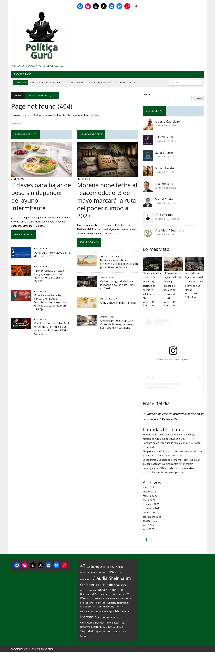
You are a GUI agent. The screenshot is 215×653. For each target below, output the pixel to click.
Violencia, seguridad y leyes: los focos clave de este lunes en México (119, 285)
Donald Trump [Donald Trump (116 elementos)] (107, 591)
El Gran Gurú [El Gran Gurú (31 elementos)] (104, 595)
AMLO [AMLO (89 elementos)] (119, 567)
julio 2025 (148, 525)
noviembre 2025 (152, 509)
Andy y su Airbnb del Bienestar (118, 303)
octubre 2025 (150, 513)
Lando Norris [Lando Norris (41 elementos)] (104, 607)
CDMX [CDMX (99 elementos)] (112, 573)
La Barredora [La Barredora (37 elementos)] (91, 607)
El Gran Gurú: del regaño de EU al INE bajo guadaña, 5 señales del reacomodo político (173, 286)
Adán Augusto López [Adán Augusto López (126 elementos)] (100, 567)
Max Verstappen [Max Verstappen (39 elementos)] (106, 612)
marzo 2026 (150, 492)
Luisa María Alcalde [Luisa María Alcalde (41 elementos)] (89, 612)
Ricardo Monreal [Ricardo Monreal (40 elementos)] (110, 627)
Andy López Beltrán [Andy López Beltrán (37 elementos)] (88, 573)
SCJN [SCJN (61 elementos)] (121, 627)
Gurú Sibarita (164, 168)
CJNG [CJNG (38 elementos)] (120, 573)
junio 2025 (149, 530)
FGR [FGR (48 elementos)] (127, 595)
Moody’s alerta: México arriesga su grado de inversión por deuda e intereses (119, 264)
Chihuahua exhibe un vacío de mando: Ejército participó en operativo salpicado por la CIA (152, 286)
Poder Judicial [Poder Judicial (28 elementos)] (119, 623)
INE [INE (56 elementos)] (82, 607)
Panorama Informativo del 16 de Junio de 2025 (52, 247)
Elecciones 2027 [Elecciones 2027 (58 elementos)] (88, 594)
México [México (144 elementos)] (100, 618)
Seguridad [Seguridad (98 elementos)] (86, 632)
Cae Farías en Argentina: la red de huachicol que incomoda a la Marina (194, 282)
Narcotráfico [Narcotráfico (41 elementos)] (112, 618)
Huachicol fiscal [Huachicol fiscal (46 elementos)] (124, 603)
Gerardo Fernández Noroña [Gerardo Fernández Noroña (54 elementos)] (119, 599)
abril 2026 (148, 488)
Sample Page (22, 75)
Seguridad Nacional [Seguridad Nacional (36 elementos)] (103, 632)
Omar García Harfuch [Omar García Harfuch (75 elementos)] (92, 623)
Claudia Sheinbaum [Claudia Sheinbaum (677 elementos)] (111, 579)
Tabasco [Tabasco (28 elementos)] (83, 636)
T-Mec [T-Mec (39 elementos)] (126, 632)
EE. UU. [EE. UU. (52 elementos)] (121, 590)
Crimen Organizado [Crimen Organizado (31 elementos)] (88, 591)
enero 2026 (149, 500)
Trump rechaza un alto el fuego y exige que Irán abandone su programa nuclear (49, 269)
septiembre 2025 (152, 517)
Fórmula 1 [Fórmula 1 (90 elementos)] (86, 599)
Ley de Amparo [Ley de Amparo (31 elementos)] (117, 607)
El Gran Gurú (164, 137)
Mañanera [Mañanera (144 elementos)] (122, 612)
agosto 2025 (150, 521)
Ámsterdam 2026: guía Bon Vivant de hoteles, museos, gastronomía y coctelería (116, 324)
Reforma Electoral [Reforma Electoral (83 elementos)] (91, 627)
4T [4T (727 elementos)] (83, 567)
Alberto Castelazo (167, 122)
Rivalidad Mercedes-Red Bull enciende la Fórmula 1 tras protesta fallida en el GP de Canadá (51, 318)
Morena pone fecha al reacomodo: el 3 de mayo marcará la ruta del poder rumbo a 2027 (107, 201)
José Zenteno (164, 184)
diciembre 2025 (151, 504)
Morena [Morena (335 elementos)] (86, 617)
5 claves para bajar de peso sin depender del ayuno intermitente (41, 193)
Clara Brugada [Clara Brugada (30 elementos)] (85, 580)
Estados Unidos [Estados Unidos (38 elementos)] (117, 595)
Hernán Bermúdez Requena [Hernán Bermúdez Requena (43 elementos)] (92, 603)
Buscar (146, 94)
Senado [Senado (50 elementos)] (117, 632)
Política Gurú (164, 215)
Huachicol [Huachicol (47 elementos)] (111, 603)
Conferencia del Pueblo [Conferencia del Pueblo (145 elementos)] (96, 585)
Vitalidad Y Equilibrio (169, 231)
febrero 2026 (150, 496)
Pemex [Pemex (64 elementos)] (109, 623)
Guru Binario (164, 153)
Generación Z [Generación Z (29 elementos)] (99, 599)
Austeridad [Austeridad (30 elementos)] (103, 573)
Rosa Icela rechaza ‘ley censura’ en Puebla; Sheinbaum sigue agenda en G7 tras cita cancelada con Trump (53, 293)
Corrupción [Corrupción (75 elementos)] (120, 585)
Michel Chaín (164, 200)
